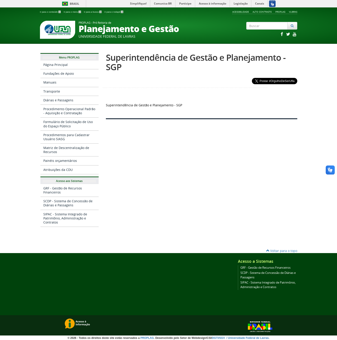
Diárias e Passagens (58, 100)
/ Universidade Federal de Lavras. (248, 338)
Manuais (49, 82)
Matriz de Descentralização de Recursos (66, 150)
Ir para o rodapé (114, 12)
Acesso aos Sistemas (69, 181)
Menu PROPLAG (69, 57)
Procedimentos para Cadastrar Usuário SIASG (66, 137)
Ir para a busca (93, 12)
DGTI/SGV (219, 338)
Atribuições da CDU (58, 170)
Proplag (280, 11)
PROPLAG (147, 338)
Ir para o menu (73, 12)
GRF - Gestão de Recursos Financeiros (62, 190)
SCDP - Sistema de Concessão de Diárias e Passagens (68, 203)
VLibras (293, 11)
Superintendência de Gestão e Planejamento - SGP (196, 62)
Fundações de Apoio (58, 73)
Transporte (51, 91)
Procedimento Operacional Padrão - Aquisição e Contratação (69, 111)
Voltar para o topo (281, 251)
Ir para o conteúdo (50, 12)
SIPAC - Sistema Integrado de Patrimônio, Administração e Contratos (65, 218)
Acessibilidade (240, 11)
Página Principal (55, 65)
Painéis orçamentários (60, 160)
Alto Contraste (262, 11)
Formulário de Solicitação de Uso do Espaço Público (68, 124)
